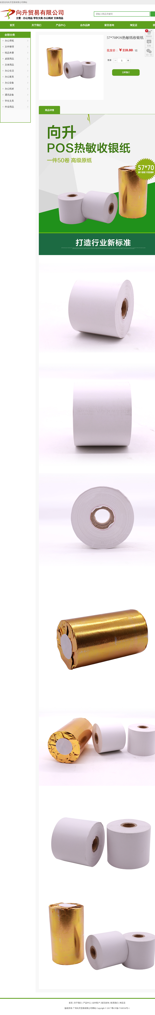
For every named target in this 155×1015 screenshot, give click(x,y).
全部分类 (10, 34)
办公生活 (9, 71)
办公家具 (9, 77)
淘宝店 (133, 25)
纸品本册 (9, 52)
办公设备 (9, 83)
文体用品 (9, 65)
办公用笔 (9, 40)
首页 (12, 25)
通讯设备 (9, 95)
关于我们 (36, 25)
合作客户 (96, 1003)
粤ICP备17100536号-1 (120, 1008)
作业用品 (9, 107)
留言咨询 (109, 25)
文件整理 (9, 46)
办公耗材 (9, 89)
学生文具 (9, 101)
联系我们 (114, 1003)
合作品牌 (85, 25)
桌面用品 (9, 59)
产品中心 (61, 25)
